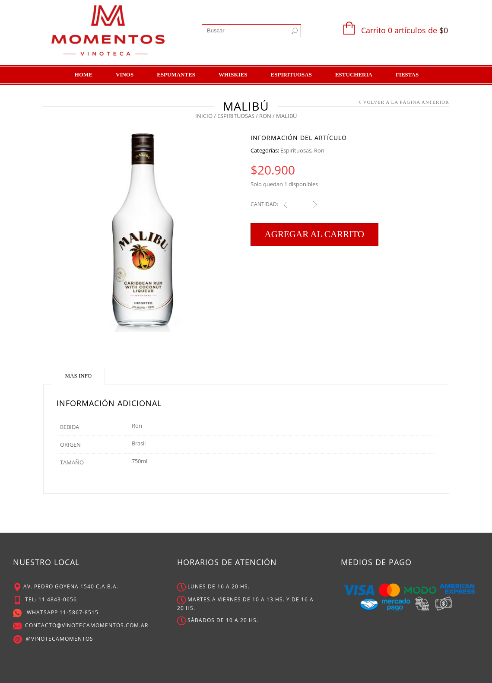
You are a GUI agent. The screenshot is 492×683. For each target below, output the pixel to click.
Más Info (78, 375)
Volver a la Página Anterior (406, 102)
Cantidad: (264, 204)
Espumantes (176, 74)
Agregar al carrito (314, 234)
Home (83, 74)
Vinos (124, 74)
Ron (265, 116)
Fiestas (407, 74)
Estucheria (353, 74)
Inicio (204, 116)
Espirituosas (291, 74)
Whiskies (233, 74)
